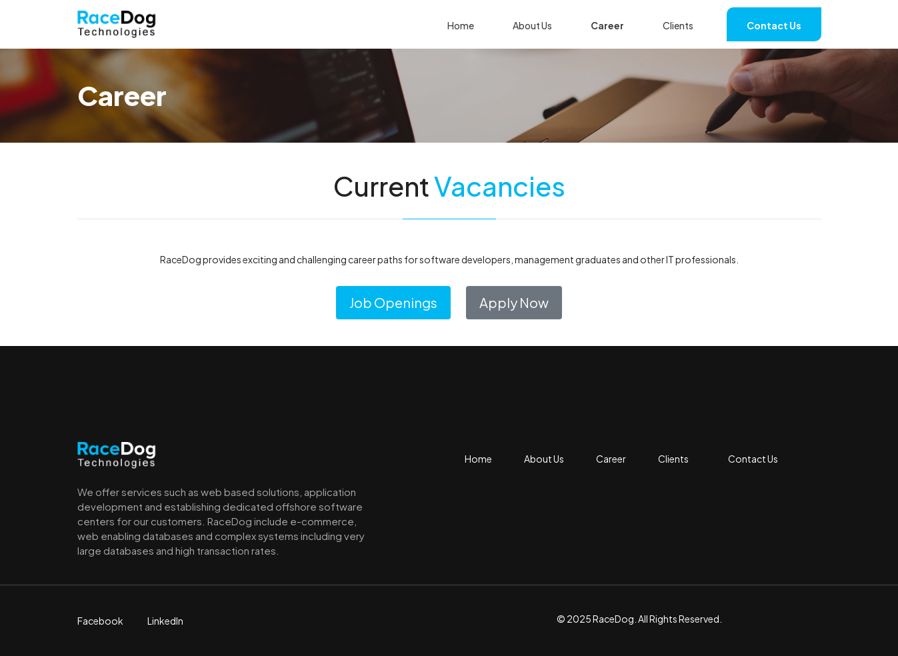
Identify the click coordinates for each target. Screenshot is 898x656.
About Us (532, 25)
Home (460, 25)
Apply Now (514, 302)
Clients (678, 25)
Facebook (100, 621)
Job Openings (393, 302)
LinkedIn (165, 621)
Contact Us (774, 25)
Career (607, 25)
